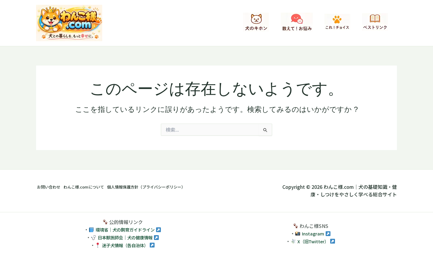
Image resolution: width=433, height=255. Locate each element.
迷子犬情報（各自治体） (125, 245)
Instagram (313, 233)
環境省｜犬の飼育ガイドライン (125, 229)
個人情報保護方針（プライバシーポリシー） (172, 186)
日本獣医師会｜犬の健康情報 (125, 237)
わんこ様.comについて (94, 186)
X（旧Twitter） (313, 241)
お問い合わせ (50, 186)
